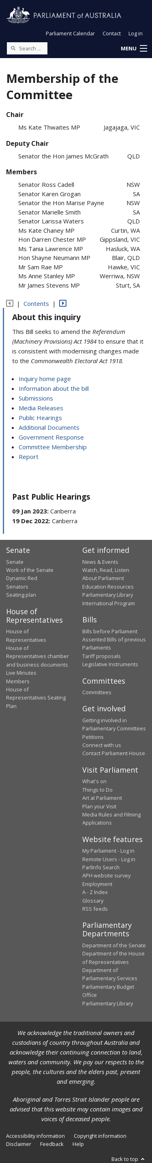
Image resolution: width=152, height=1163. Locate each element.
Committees (96, 692)
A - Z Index (95, 892)
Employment (97, 884)
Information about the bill (54, 388)
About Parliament (103, 578)
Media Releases (41, 408)
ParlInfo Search (101, 867)
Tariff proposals (101, 656)
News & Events (100, 561)
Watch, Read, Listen (105, 570)
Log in (135, 33)
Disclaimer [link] (18, 1144)
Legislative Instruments (110, 664)
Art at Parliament (102, 797)
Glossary (92, 900)
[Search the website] (27, 48)
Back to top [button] (128, 1159)
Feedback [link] (52, 1144)
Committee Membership (53, 447)
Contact (112, 33)
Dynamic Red (21, 578)
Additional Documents (49, 427)
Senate (15, 561)
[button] (134, 49)
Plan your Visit (99, 806)
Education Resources (108, 586)
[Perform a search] (13, 48)
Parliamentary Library (107, 594)
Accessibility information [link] (35, 1135)
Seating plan (21, 594)
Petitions (93, 737)
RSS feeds (95, 908)
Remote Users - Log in (108, 859)
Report (29, 457)
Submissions (36, 398)
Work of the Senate (30, 570)
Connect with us (101, 745)
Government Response (51, 437)
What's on (94, 781)
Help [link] (78, 1144)
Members (18, 681)
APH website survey (106, 875)
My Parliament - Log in (108, 850)
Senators (17, 586)
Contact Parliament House (113, 753)
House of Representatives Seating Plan (36, 698)
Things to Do (97, 789)
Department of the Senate (114, 945)
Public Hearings (40, 418)
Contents (36, 303)
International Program (108, 603)
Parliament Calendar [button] (70, 33)
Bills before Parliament (109, 631)
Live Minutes (21, 672)
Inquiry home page (45, 379)
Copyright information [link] (100, 1135)
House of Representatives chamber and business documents (37, 656)
